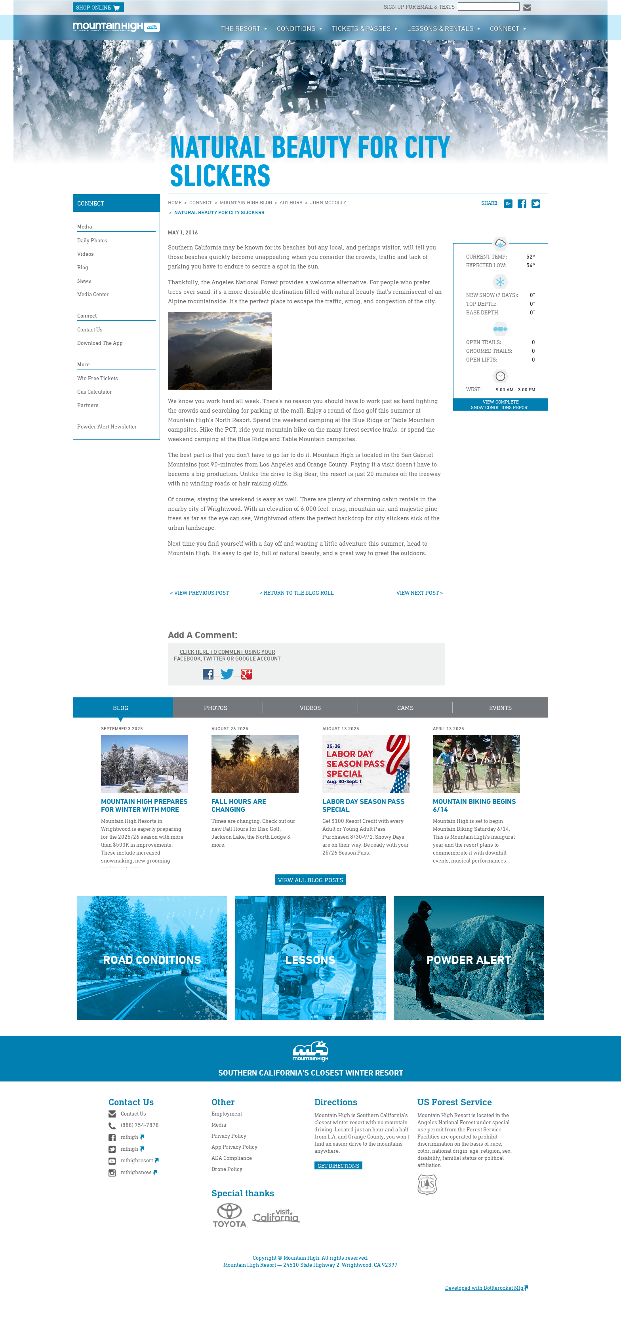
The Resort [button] (244, 28)
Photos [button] (215, 707)
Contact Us (90, 329)
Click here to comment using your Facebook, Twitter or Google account (227, 663)
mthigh (126, 1136)
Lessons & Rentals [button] (443, 28)
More (83, 364)
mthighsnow (133, 1172)
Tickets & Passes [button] (365, 28)
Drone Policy (226, 1168)
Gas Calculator (94, 391)
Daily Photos (92, 240)
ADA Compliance (231, 1157)
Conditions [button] (299, 28)
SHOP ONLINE (98, 8)
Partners (88, 405)
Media (84, 226)
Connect (90, 203)
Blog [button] (120, 707)
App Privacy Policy (234, 1146)
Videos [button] (310, 707)
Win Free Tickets (97, 378)
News (84, 280)
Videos (85, 253)
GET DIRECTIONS (338, 1165)
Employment (226, 1113)
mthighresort (134, 1160)
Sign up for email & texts (420, 6)
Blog (82, 267)
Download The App (100, 342)
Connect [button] (508, 28)
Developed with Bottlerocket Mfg (490, 1287)
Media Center (93, 294)
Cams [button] (405, 707)
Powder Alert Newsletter (107, 426)
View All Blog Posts (310, 879)
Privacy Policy (228, 1135)
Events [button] (500, 707)
